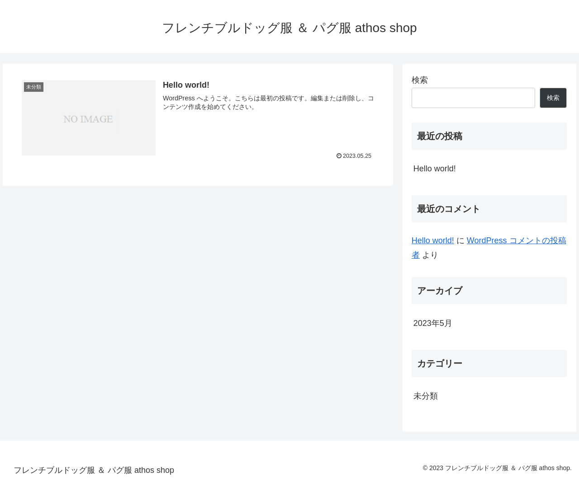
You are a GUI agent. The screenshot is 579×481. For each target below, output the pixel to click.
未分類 (425, 396)
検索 (420, 80)
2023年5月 (432, 323)
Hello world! (434, 168)
